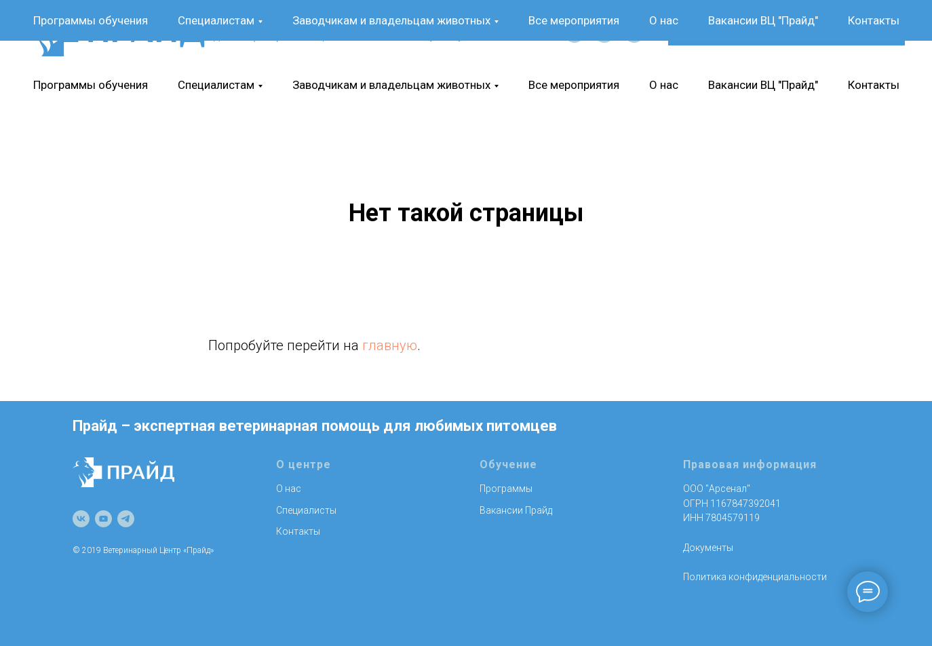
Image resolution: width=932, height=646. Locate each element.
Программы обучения (90, 85)
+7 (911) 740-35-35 (472, 32)
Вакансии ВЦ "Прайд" (763, 85)
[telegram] (634, 32)
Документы (708, 547)
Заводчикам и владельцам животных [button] (391, 85)
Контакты (873, 85)
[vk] (574, 32)
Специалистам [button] (216, 85)
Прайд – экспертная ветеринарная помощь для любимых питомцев (315, 425)
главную (389, 345)
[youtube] (604, 32)
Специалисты (306, 510)
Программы (506, 488)
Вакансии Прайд (516, 510)
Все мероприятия (573, 85)
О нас (663, 85)
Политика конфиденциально (747, 576)
